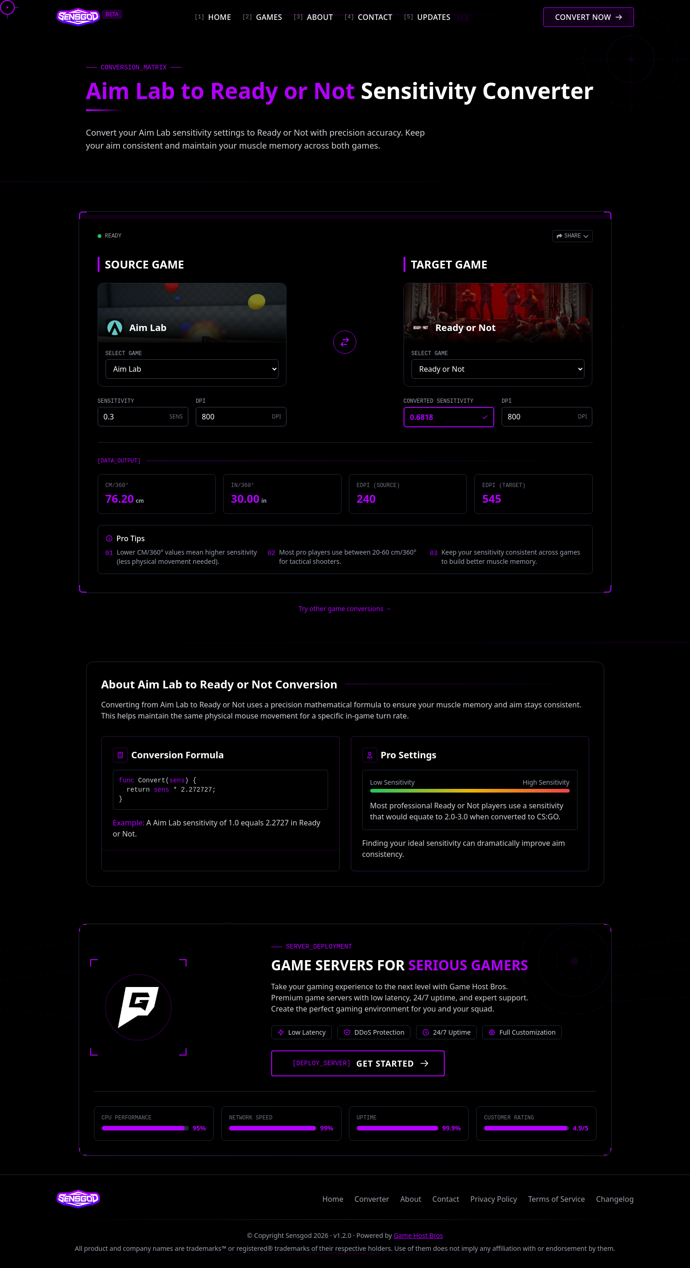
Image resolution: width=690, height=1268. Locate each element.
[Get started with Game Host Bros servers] (358, 1063)
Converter (371, 1199)
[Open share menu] (572, 236)
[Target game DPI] (547, 416)
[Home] (212, 17)
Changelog (615, 1199)
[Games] (262, 17)
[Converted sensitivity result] (449, 417)
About (410, 1199)
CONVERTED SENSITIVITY (438, 401)
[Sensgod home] (78, 17)
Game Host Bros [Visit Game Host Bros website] (418, 1235)
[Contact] (368, 17)
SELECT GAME (124, 353)
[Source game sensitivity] (143, 416)
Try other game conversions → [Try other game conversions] (345, 608)
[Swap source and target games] (344, 342)
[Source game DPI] (241, 416)
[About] (313, 17)
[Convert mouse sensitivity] (588, 17)
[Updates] (437, 17)
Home (333, 1199)
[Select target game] (498, 369)
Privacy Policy (493, 1199)
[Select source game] (192, 369)
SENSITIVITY (116, 401)
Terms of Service (556, 1199)
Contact (445, 1199)
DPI (201, 401)
